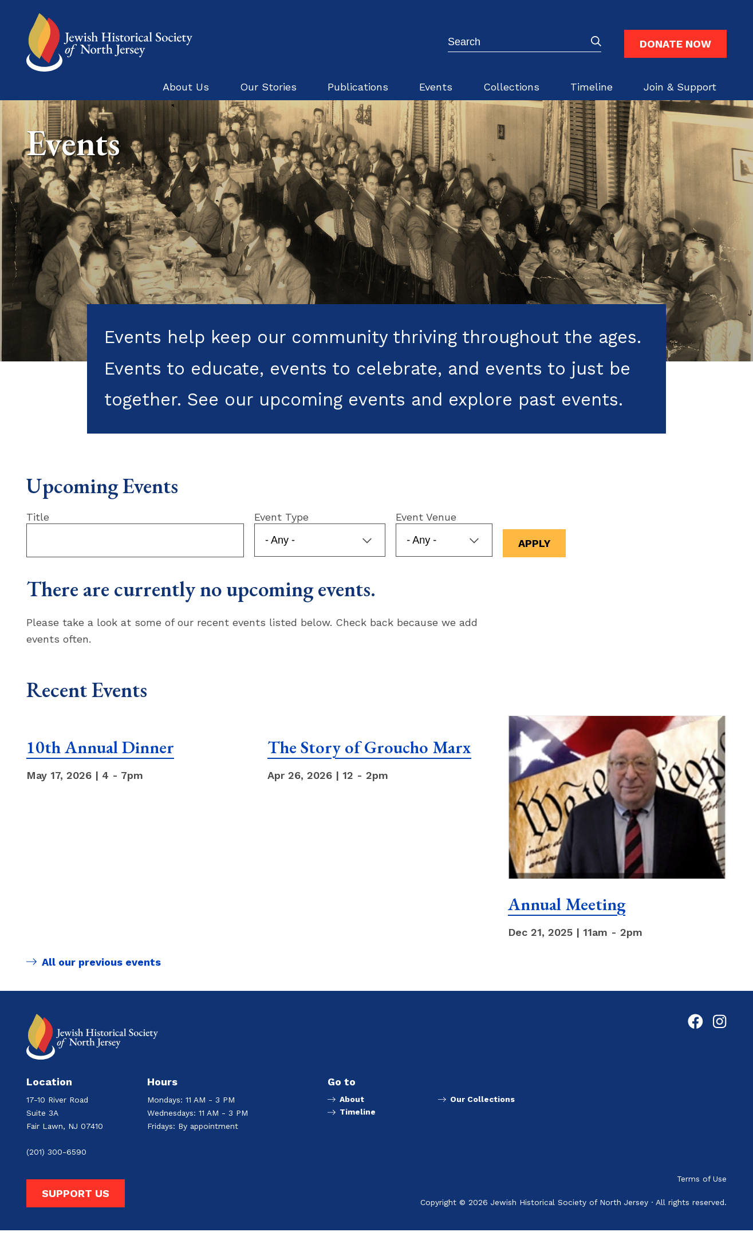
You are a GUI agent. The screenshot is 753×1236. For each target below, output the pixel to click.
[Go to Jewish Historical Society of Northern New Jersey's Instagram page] (719, 1027)
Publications (358, 87)
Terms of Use (702, 1185)
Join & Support (680, 87)
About (352, 1105)
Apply (535, 550)
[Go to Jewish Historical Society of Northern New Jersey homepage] (109, 42)
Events (435, 87)
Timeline (591, 87)
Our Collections (482, 1105)
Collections (511, 87)
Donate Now (675, 44)
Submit (596, 41)
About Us (186, 87)
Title (37, 524)
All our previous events (101, 972)
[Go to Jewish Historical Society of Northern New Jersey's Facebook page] (695, 1027)
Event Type (281, 524)
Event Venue (426, 524)
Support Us (75, 1198)
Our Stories (268, 87)
